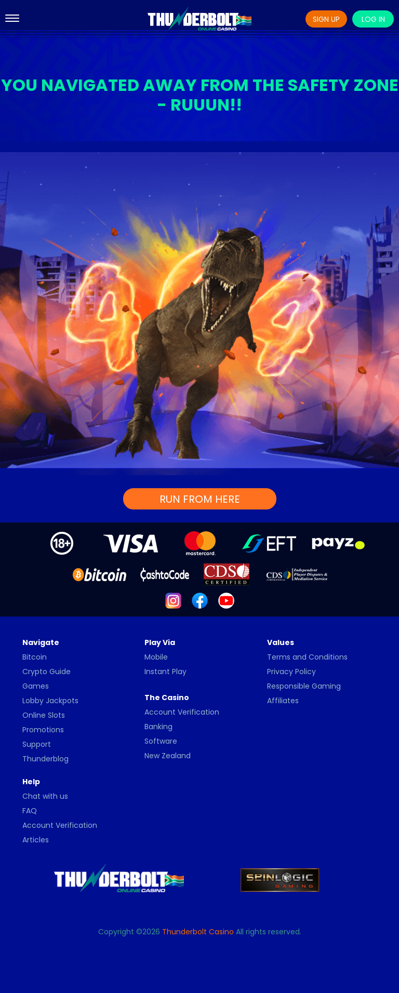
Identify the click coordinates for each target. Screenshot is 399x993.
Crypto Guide (46, 671)
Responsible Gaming (304, 686)
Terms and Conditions (307, 657)
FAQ (29, 811)
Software (160, 741)
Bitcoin (34, 657)
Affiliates (283, 700)
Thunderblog (45, 759)
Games (35, 686)
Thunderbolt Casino (198, 932)
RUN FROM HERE (199, 499)
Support (36, 744)
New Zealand (167, 755)
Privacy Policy (291, 671)
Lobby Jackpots (50, 700)
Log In (373, 19)
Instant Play (165, 671)
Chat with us (45, 796)
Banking (158, 726)
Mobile (156, 657)
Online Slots (43, 715)
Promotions (43, 729)
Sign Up (326, 19)
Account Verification (181, 712)
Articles (35, 840)
